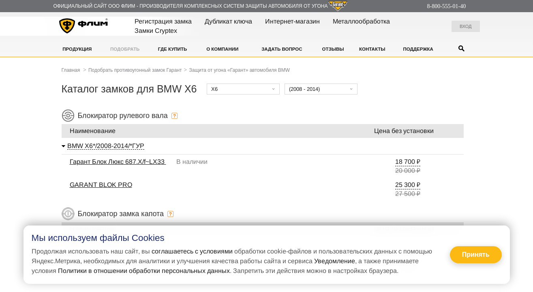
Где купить (172, 49)
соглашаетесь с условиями (192, 251)
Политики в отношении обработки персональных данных (144, 270)
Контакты (372, 49)
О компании (222, 49)
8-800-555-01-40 (446, 6)
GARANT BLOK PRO (101, 184)
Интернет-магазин (292, 21)
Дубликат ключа (228, 21)
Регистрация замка (163, 21)
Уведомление (334, 261)
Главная (71, 70)
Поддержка (418, 49)
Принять (476, 254)
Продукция (77, 49)
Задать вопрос (281, 49)
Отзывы (333, 49)
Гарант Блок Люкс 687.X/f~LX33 (118, 161)
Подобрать (124, 49)
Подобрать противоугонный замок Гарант (135, 70)
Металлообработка (361, 21)
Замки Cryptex (156, 30)
